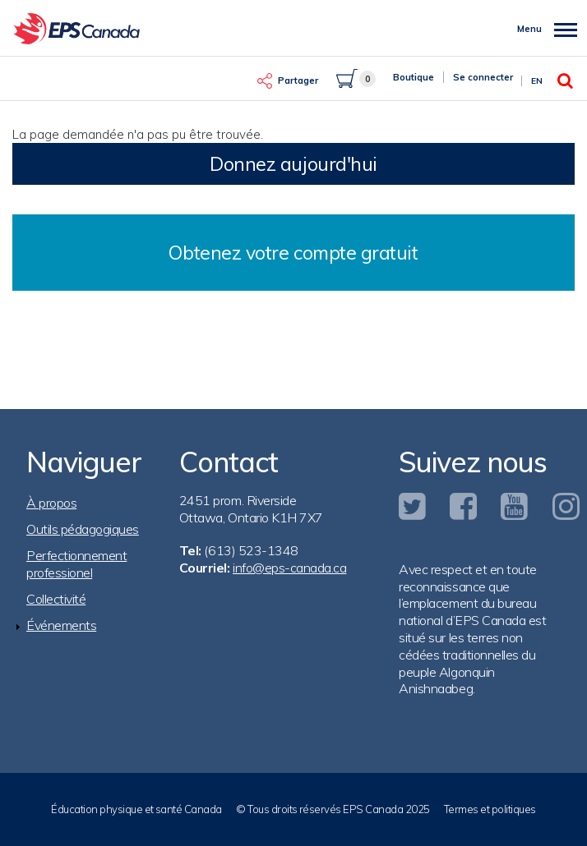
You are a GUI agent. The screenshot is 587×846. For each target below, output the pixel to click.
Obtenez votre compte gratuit (293, 252)
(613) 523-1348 (251, 550)
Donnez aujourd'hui (293, 164)
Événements (61, 625)
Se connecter (483, 77)
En (537, 81)
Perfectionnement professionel (76, 564)
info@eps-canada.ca (289, 567)
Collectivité (56, 599)
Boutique (413, 77)
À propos (51, 502)
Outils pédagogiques (82, 529)
